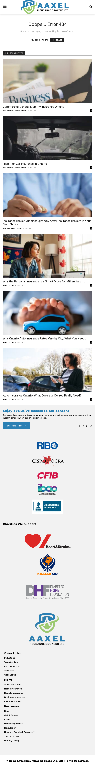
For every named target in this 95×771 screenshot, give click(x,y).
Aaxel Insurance (9, 285)
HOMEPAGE (57, 40)
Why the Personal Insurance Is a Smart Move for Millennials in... (44, 281)
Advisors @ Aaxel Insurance (14, 110)
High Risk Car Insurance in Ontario (25, 163)
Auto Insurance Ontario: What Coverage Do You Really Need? (42, 395)
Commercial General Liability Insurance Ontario (33, 106)
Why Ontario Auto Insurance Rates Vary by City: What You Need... (45, 338)
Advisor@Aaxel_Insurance (13, 228)
